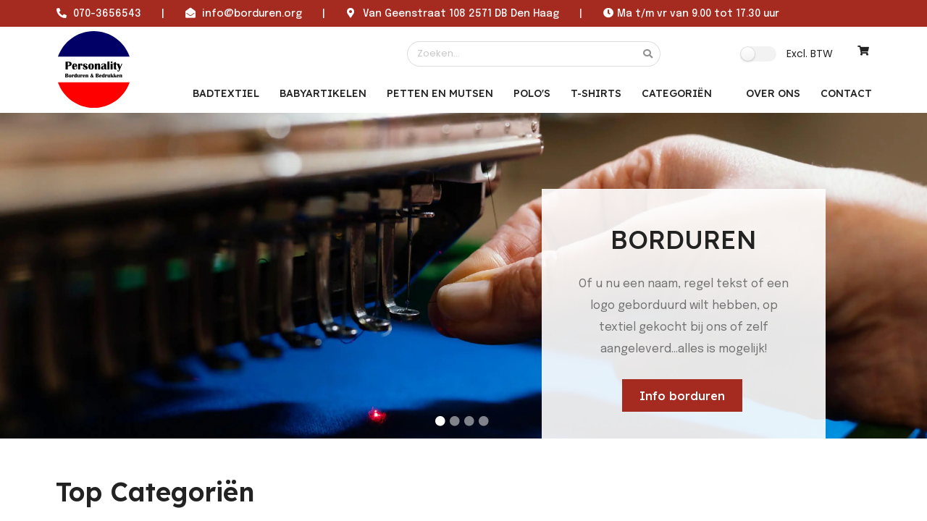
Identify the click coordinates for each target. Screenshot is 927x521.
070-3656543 (107, 14)
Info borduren (682, 396)
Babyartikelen (323, 93)
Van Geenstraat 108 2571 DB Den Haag (461, 14)
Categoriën (677, 93)
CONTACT (846, 93)
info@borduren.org (252, 14)
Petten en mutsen (440, 93)
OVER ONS (773, 93)
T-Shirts (596, 93)
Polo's (531, 93)
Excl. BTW (810, 53)
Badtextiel (226, 93)
